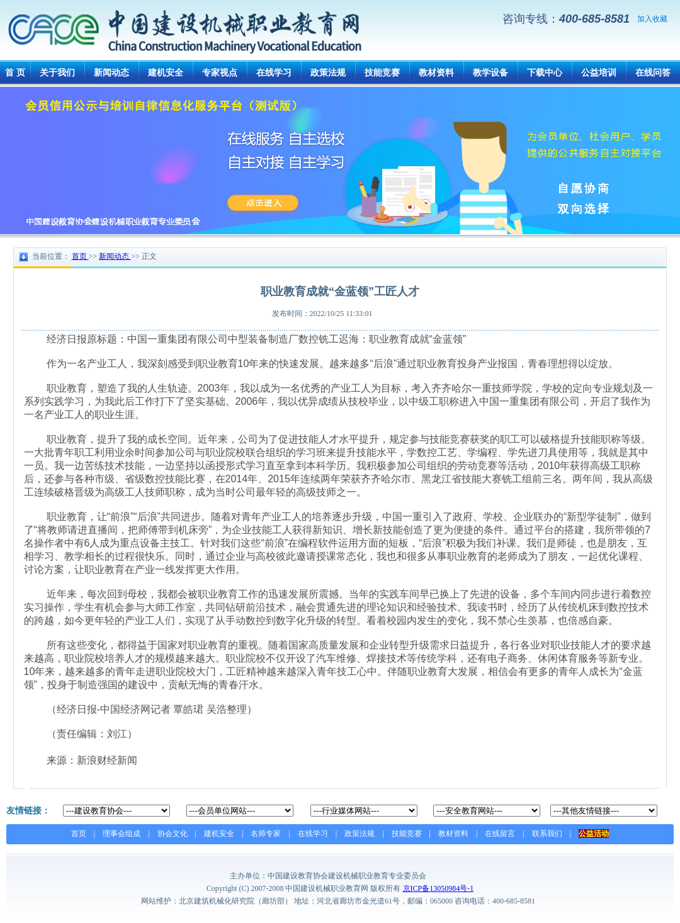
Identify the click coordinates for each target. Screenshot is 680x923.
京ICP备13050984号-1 (438, 888)
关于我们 (57, 72)
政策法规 (328, 72)
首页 (78, 833)
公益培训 (598, 72)
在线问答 (653, 72)
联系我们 (547, 833)
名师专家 (266, 833)
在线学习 (274, 72)
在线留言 (500, 833)
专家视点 (219, 72)
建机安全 (165, 72)
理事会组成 (121, 833)
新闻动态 (111, 72)
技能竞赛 (382, 72)
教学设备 (490, 72)
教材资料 (436, 72)
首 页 (15, 72)
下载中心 (544, 72)
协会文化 (172, 833)
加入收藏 (652, 18)
